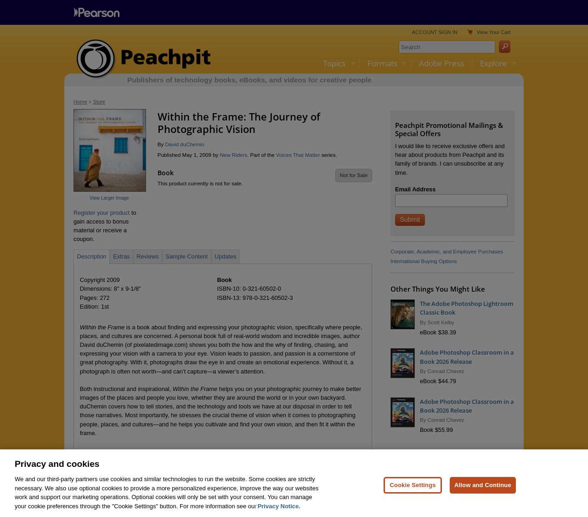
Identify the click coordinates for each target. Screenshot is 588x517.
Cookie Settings (412, 498)
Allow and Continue (482, 498)
